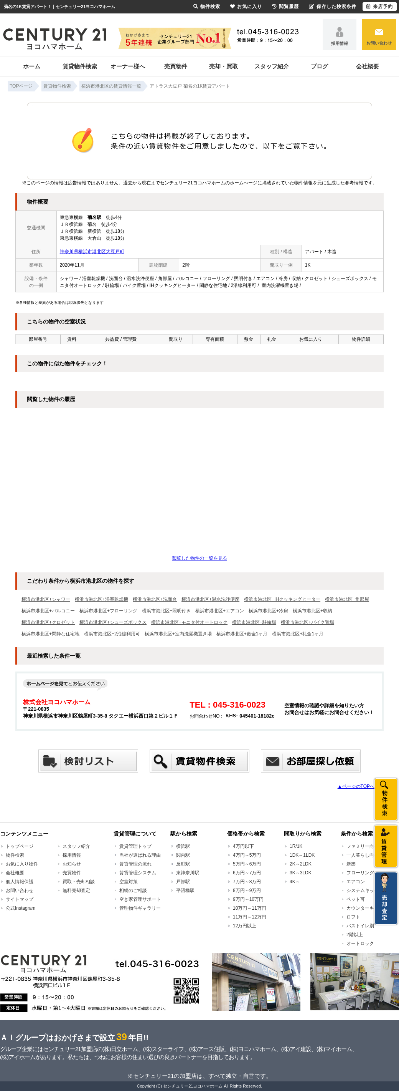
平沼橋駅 (185, 890)
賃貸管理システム (137, 872)
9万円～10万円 (248, 899)
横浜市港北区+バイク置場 (307, 622)
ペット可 (355, 899)
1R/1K (296, 846)
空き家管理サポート (140, 899)
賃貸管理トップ (135, 846)
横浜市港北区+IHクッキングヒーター (282, 599)
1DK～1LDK (302, 855)
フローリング (360, 872)
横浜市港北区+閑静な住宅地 (50, 634)
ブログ (319, 66)
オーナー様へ (127, 66)
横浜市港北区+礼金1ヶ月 (297, 634)
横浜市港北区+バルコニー (48, 610)
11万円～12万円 (249, 917)
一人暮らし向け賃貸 (367, 855)
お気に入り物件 (22, 864)
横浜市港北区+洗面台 (155, 599)
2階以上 (354, 934)
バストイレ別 (360, 926)
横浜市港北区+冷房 (268, 610)
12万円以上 (244, 926)
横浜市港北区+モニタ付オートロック (189, 622)
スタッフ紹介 (271, 66)
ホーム (31, 66)
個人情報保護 (19, 881)
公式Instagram (20, 908)
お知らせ (72, 864)
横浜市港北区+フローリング (108, 610)
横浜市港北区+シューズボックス (113, 622)
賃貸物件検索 (80, 66)
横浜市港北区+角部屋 (347, 599)
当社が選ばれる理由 (140, 855)
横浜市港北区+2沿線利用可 (112, 634)
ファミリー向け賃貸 (367, 846)
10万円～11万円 (249, 908)
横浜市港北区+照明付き (166, 610)
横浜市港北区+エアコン (219, 610)
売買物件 (175, 66)
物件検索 (15, 855)
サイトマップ (19, 899)
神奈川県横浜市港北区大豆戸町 (92, 251)
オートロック (360, 943)
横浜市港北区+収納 (312, 610)
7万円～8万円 (247, 881)
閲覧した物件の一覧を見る (199, 558)
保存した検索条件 (332, 6)
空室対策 (128, 881)
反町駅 (183, 864)
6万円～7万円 (247, 872)
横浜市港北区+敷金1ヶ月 (242, 634)
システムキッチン (364, 890)
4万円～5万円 (247, 855)
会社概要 (367, 66)
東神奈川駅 (187, 872)
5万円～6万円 (247, 864)
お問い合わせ (379, 43)
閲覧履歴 (285, 6)
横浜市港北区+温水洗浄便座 (210, 599)
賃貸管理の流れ (135, 864)
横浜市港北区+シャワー (45, 599)
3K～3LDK (301, 872)
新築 (351, 864)
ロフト (353, 917)
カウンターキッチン (367, 908)
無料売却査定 (76, 890)
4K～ (295, 881)
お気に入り (246, 6)
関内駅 (183, 855)
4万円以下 (243, 846)
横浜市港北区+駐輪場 (254, 622)
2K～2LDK (301, 864)
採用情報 (339, 43)
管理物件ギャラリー (140, 908)
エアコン (355, 881)
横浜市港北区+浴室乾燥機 (101, 599)
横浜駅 (183, 846)
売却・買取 (223, 66)
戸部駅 (183, 881)
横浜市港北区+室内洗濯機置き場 (178, 634)
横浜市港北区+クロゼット (48, 622)
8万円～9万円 (247, 890)
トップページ (19, 846)
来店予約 (379, 6)
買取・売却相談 (79, 881)
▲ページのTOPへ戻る (361, 786)
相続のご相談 (133, 890)
